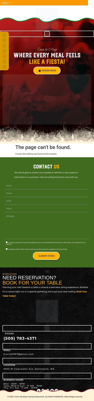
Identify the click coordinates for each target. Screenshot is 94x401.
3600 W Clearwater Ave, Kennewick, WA (29, 369)
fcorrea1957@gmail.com (19, 354)
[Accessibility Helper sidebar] (91, 3)
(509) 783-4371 (47, 40)
